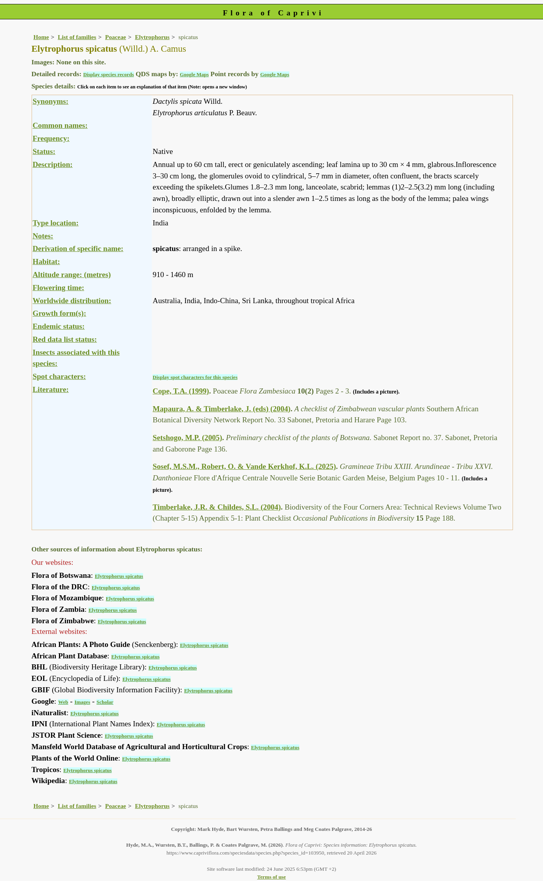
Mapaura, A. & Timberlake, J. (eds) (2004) (221, 409)
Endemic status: (59, 326)
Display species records (108, 74)
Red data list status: (65, 339)
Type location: (56, 223)
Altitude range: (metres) (72, 274)
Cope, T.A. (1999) (181, 391)
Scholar (104, 702)
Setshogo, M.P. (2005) (187, 437)
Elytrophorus (152, 37)
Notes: (43, 236)
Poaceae (115, 37)
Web (63, 702)
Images (82, 702)
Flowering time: (59, 287)
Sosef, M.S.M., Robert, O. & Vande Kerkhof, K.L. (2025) (244, 466)
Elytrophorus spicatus (119, 576)
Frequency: (51, 138)
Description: (53, 164)
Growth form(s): (60, 313)
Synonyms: (51, 101)
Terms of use (271, 877)
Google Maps (194, 74)
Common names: (60, 125)
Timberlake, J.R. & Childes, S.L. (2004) (217, 507)
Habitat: (46, 261)
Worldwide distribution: (72, 300)
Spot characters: (59, 376)
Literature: (51, 389)
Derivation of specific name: (78, 248)
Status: (44, 151)
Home (41, 37)
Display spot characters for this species (195, 377)
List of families (77, 37)
